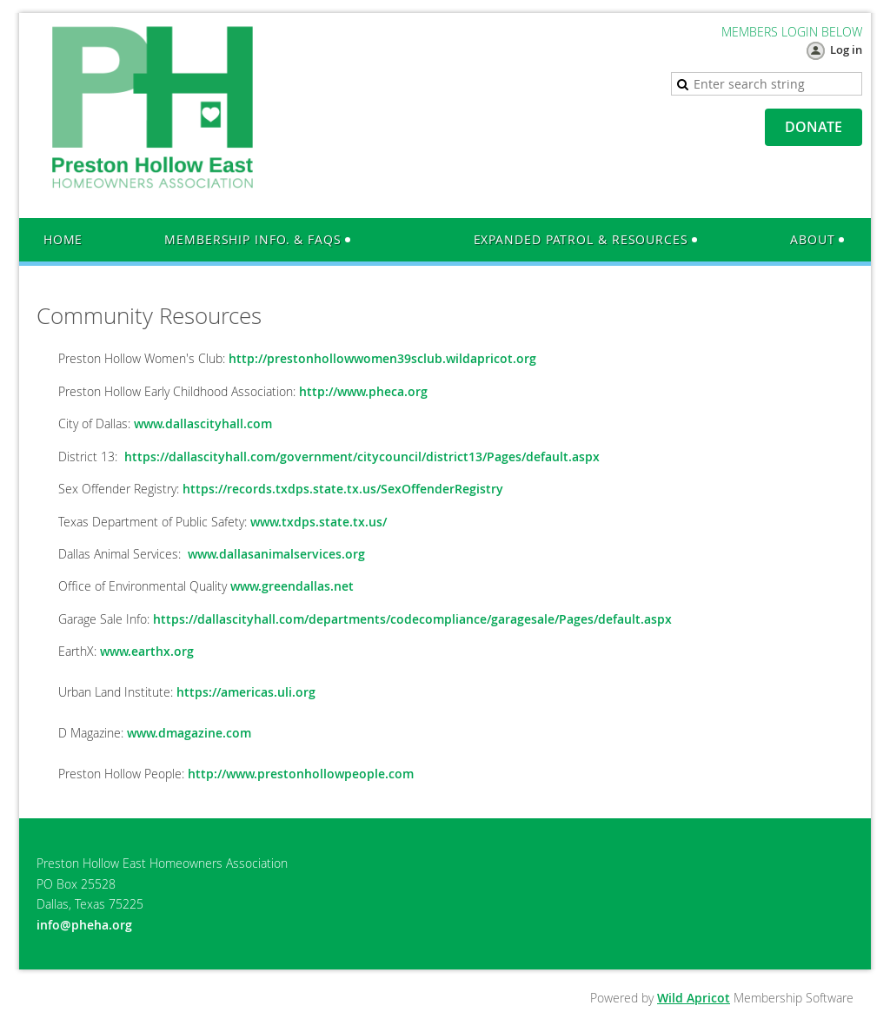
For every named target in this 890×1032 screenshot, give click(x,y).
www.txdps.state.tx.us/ (318, 521)
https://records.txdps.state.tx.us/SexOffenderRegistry (343, 488)
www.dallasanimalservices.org (276, 554)
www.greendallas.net (292, 586)
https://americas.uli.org (245, 692)
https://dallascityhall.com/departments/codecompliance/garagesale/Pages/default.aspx (412, 619)
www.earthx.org (147, 651)
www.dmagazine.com (189, 732)
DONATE (813, 126)
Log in (846, 49)
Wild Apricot (693, 997)
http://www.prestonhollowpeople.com (301, 773)
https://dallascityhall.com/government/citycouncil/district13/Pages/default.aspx (362, 456)
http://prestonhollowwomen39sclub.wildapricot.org (382, 358)
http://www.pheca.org (363, 391)
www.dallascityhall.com (203, 423)
